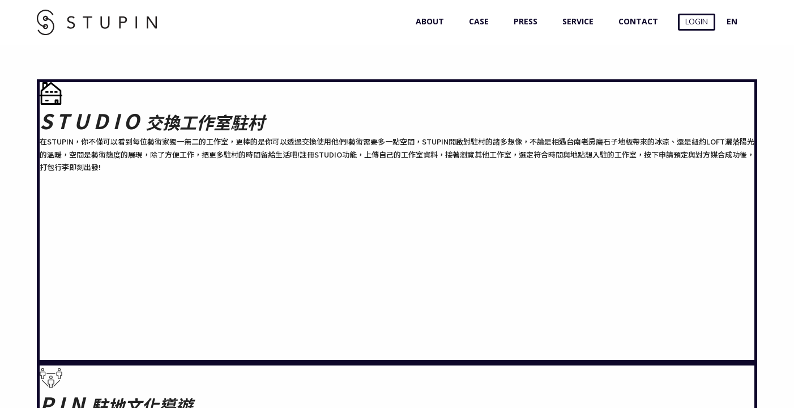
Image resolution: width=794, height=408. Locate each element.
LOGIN (696, 21)
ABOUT (427, 21)
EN (732, 21)
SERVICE (575, 21)
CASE (476, 21)
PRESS (523, 21)
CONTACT (635, 21)
